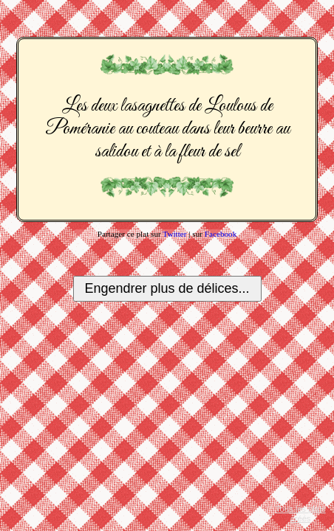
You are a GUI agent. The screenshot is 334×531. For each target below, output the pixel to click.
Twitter (174, 233)
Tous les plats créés (301, 513)
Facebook (221, 233)
